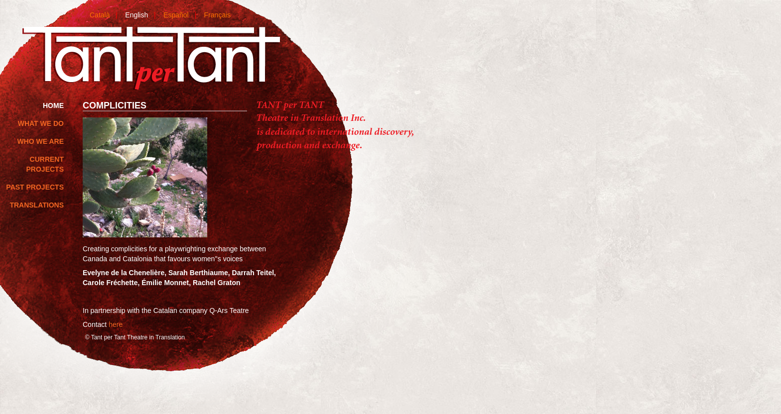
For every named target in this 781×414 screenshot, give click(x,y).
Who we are (40, 141)
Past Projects (35, 187)
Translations (36, 205)
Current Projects (45, 164)
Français (217, 15)
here (116, 324)
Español (176, 15)
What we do (41, 123)
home (53, 105)
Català (100, 15)
